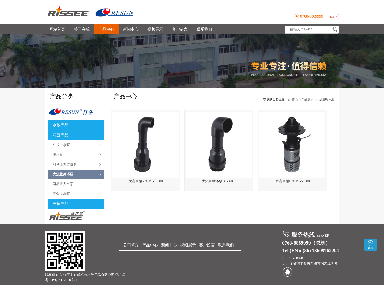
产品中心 (106, 29)
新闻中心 (131, 29)
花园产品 (60, 135)
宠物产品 (60, 204)
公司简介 (131, 245)
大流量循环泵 (77, 174)
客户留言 (180, 29)
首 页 (293, 99)
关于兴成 (82, 29)
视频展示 (155, 29)
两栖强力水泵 (77, 184)
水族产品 (60, 125)
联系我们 (204, 29)
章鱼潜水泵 (77, 194)
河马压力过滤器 (77, 165)
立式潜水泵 (77, 145)
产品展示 (307, 99)
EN (334, 16)
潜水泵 (77, 155)
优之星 (120, 275)
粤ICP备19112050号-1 (61, 280)
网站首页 (57, 29)
